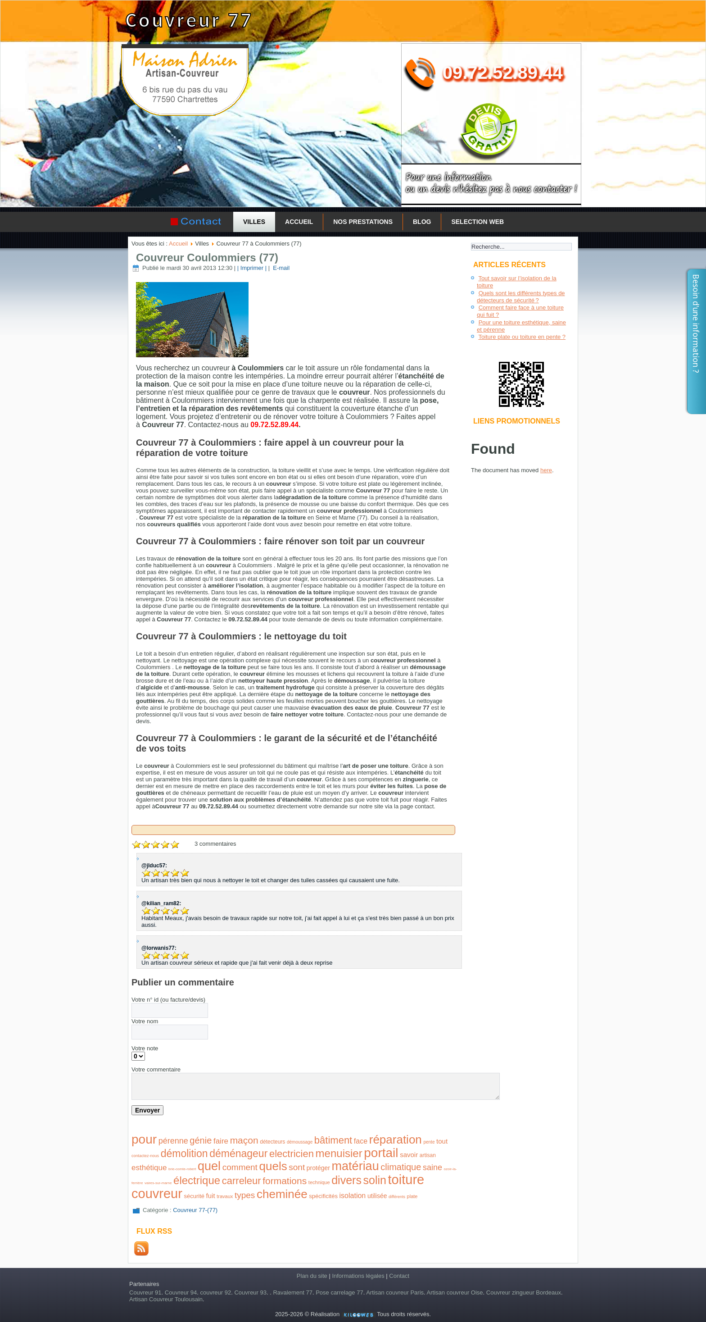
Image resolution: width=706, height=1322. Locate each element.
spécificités (323, 1196)
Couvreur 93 (250, 1292)
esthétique (149, 1167)
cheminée (282, 1194)
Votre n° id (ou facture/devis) (168, 999)
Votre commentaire (156, 1069)
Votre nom (144, 1021)
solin (374, 1180)
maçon (244, 1140)
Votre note (144, 1048)
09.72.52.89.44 (503, 72)
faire (220, 1141)
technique (319, 1182)
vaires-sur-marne (158, 1183)
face (360, 1141)
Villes (254, 221)
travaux (225, 1196)
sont (297, 1167)
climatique (400, 1167)
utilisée (377, 1195)
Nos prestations (363, 221)
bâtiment (333, 1140)
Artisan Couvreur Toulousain (166, 1299)
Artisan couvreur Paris (395, 1292)
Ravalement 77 (292, 1292)
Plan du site (312, 1275)
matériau (355, 1166)
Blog (422, 221)
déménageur (238, 1153)
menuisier (339, 1153)
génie (201, 1140)
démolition (184, 1153)
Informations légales (358, 1275)
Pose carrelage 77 (339, 1292)
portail (381, 1153)
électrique (196, 1180)
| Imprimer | (252, 267)
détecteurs (272, 1142)
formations (284, 1181)
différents (397, 1196)
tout (442, 1141)
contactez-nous (145, 1155)
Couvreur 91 (145, 1292)
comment (240, 1167)
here (546, 470)
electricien (291, 1153)
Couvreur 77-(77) (195, 1210)
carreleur (241, 1180)
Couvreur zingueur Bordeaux (523, 1292)
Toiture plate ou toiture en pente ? (522, 336)
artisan (428, 1155)
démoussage (299, 1142)
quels (273, 1166)
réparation (395, 1139)
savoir (409, 1154)
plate (412, 1196)
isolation (352, 1195)
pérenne (173, 1140)
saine (432, 1167)
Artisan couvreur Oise (455, 1292)
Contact (399, 1275)
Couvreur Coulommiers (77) (207, 257)
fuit (210, 1195)
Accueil (299, 221)
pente (428, 1142)
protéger (318, 1168)
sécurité (194, 1196)
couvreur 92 (215, 1292)
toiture (406, 1179)
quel (209, 1166)
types (245, 1195)
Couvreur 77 (189, 19)
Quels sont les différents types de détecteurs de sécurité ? (521, 297)
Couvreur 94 (181, 1292)
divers (346, 1180)
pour (144, 1139)
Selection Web (477, 221)
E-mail (281, 267)
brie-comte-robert (182, 1169)
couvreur (156, 1193)
